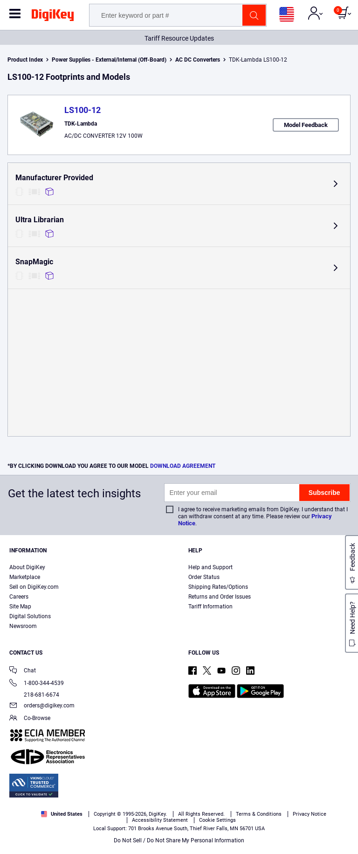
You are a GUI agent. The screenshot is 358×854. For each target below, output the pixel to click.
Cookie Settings (217, 820)
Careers (18, 596)
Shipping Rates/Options (218, 587)
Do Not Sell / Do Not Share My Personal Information (179, 840)
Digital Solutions (30, 616)
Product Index (25, 59)
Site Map (20, 606)
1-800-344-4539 (36, 683)
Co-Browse (29, 718)
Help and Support (210, 567)
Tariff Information (210, 606)
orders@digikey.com (42, 706)
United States (62, 814)
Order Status (204, 577)
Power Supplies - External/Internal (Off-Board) (109, 59)
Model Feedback (306, 124)
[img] (53, 16)
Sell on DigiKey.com (34, 587)
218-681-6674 (34, 695)
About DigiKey (27, 567)
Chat (22, 671)
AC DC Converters (197, 59)
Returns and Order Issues (219, 596)
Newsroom (23, 626)
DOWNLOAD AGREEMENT (182, 466)
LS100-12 (82, 110)
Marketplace (24, 577)
